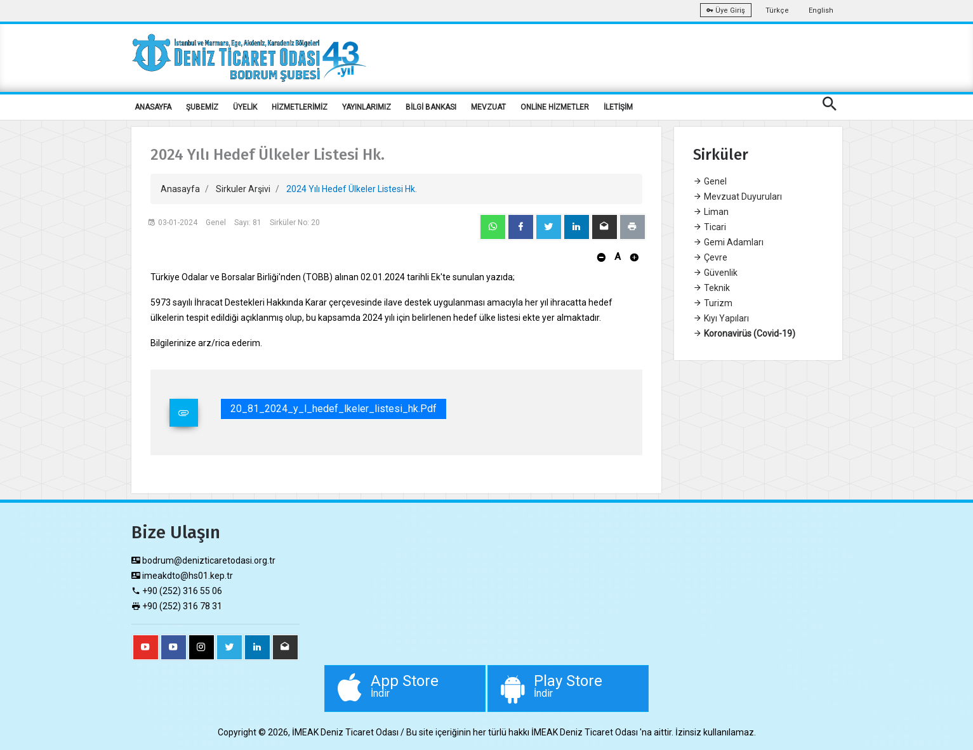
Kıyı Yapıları (721, 318)
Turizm (712, 303)
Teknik (711, 288)
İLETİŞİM (618, 107)
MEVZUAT (488, 107)
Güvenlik (715, 273)
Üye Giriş (725, 10)
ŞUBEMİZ (202, 107)
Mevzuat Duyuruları (737, 196)
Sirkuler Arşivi (243, 189)
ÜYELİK (245, 107)
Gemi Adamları (728, 242)
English (821, 10)
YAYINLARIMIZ (366, 107)
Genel (710, 181)
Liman (711, 212)
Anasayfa (180, 189)
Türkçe (777, 10)
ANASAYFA (153, 107)
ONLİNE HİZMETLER (554, 107)
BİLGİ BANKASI (431, 107)
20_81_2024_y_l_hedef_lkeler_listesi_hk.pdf (333, 409)
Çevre (710, 257)
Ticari (709, 227)
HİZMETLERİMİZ (300, 107)
